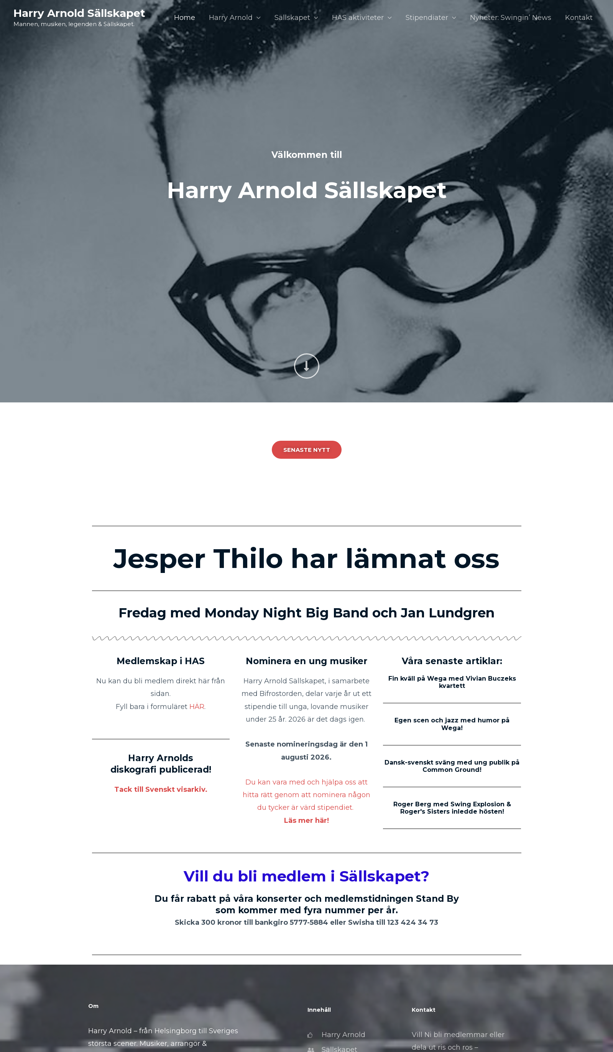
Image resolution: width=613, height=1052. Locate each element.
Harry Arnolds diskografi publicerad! (160, 764)
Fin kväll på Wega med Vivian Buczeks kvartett (452, 682)
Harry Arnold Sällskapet (79, 13)
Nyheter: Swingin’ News (510, 17)
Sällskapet (292, 17)
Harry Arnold (231, 17)
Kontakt (579, 17)
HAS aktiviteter (358, 17)
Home (184, 17)
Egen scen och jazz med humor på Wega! (451, 724)
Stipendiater (427, 17)
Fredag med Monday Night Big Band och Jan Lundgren (306, 613)
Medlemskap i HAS (161, 661)
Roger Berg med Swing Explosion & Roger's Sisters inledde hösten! (452, 808)
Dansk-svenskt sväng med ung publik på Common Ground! (452, 766)
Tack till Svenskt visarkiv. (160, 789)
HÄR (196, 706)
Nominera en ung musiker (306, 661)
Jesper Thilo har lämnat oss (306, 558)
